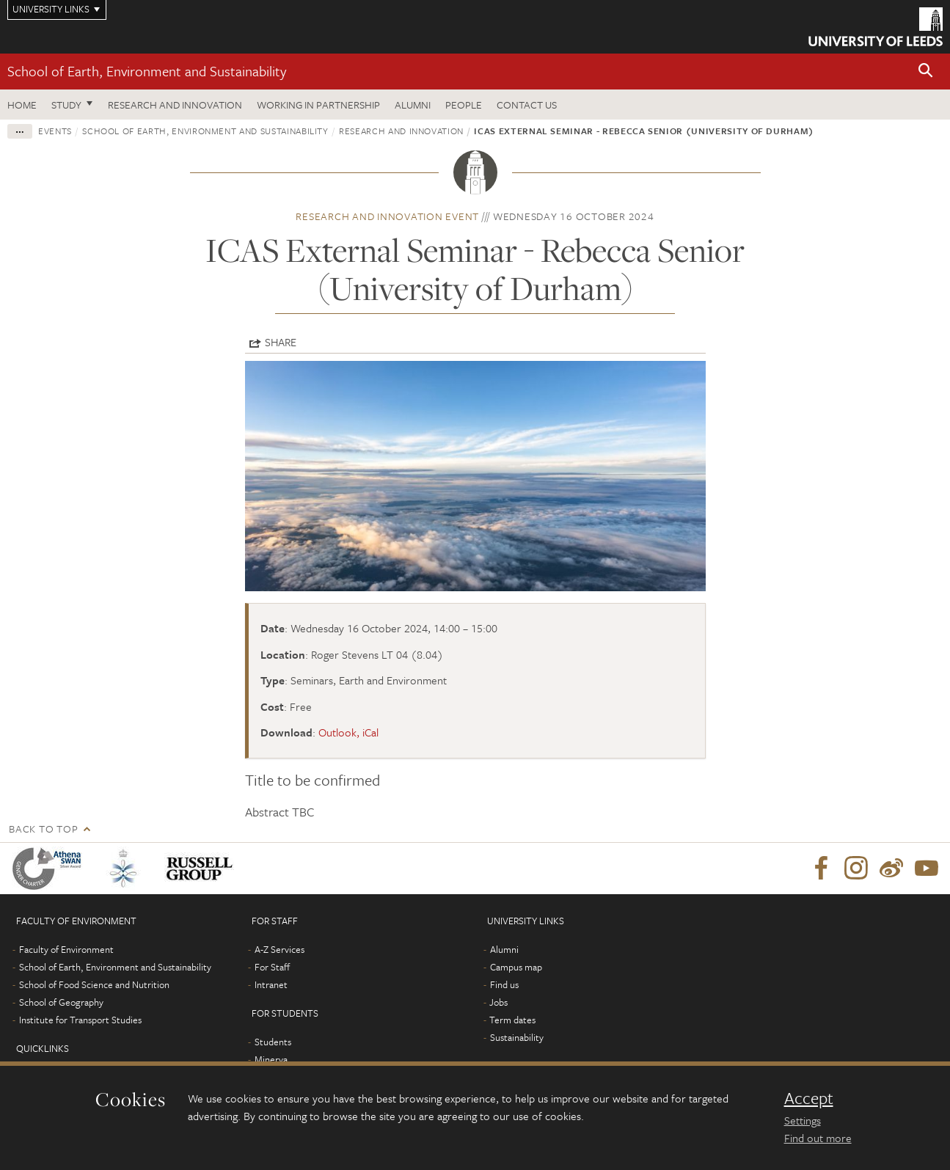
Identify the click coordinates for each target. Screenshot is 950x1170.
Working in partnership (318, 104)
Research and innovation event (387, 216)
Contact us (527, 104)
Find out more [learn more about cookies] (818, 1138)
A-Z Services (279, 949)
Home (22, 104)
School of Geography (61, 1002)
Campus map (516, 966)
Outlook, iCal (348, 732)
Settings (802, 1120)
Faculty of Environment (66, 949)
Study (66, 104)
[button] (926, 71)
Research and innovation (175, 104)
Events (55, 130)
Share (280, 342)
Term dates (512, 1019)
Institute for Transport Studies (80, 1019)
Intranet (271, 984)
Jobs (498, 1002)
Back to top (43, 828)
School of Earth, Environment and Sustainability (146, 71)
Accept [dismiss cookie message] (808, 1098)
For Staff (272, 966)
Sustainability (517, 1037)
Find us (504, 984)
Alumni (413, 104)
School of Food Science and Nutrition (94, 984)
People (463, 104)
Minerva (271, 1059)
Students (273, 1041)
